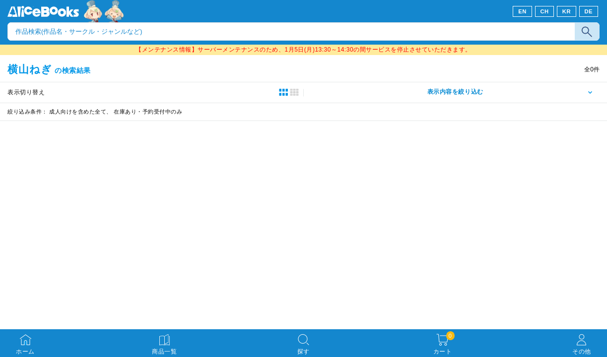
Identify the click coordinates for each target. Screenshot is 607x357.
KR (566, 11)
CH (544, 11)
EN (522, 11)
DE (589, 11)
